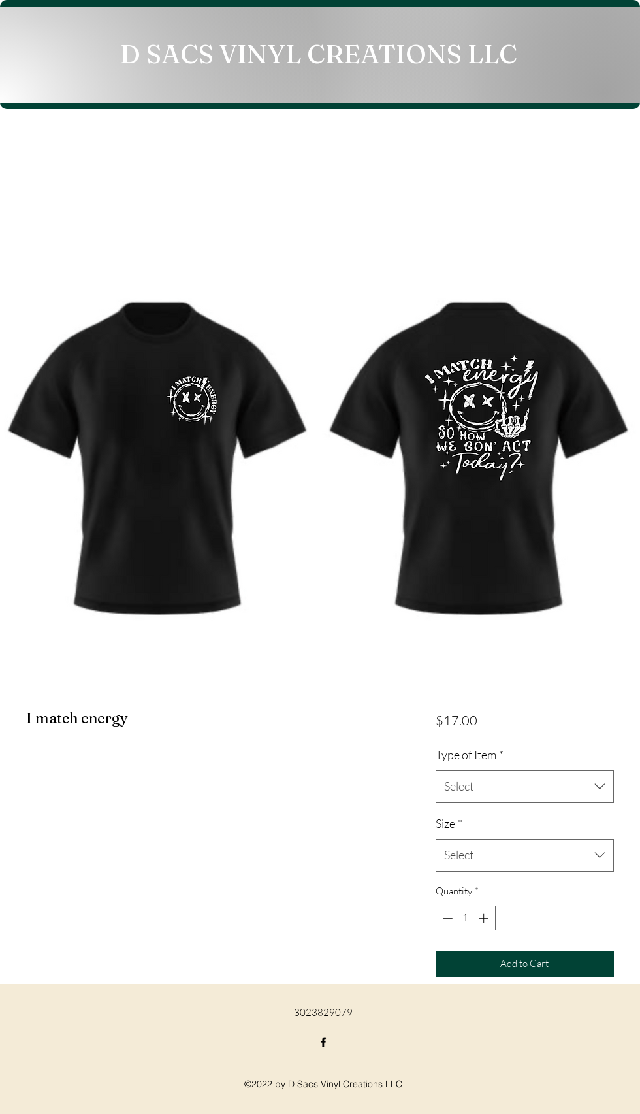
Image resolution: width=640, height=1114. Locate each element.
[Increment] (485, 918)
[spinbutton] (465, 918)
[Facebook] (323, 1042)
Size (449, 823)
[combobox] (525, 786)
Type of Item (470, 754)
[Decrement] (446, 918)
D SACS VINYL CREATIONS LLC (318, 54)
